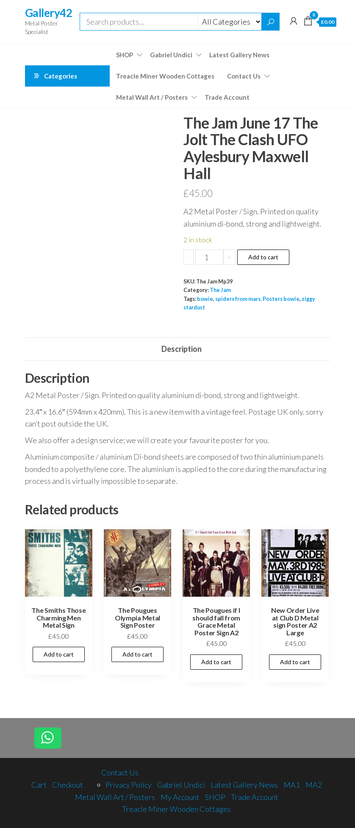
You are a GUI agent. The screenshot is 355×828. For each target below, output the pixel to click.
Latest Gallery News (239, 55)
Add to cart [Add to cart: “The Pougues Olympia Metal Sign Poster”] (137, 654)
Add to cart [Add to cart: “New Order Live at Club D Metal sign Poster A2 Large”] (295, 661)
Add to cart (263, 257)
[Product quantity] (209, 257)
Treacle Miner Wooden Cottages (165, 76)
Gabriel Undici (171, 55)
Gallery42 (48, 13)
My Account (180, 797)
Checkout (67, 784)
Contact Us (244, 76)
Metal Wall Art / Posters (152, 97)
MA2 (313, 784)
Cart (39, 784)
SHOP (124, 55)
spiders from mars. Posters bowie (257, 299)
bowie (205, 299)
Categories (60, 76)
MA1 (291, 784)
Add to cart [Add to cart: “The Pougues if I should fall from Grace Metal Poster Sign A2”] (216, 661)
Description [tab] (181, 349)
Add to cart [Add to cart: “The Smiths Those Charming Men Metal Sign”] (59, 654)
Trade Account (227, 97)
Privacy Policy (128, 784)
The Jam (220, 290)
